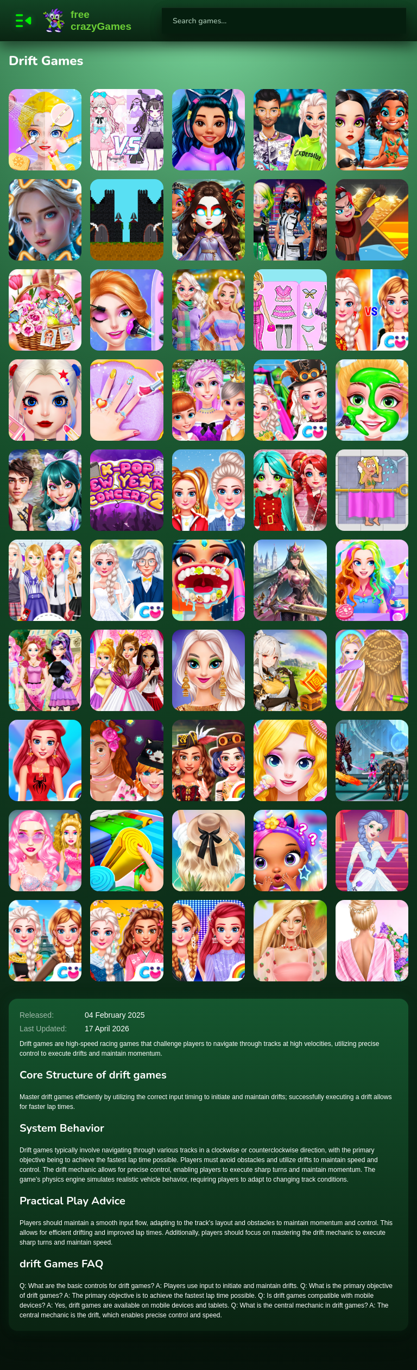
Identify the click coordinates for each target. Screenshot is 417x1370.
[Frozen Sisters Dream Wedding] (126, 580)
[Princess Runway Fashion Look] (208, 940)
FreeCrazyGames (87, 20)
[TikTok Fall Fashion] (208, 670)
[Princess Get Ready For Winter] (208, 490)
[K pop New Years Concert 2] (126, 490)
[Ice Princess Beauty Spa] (208, 400)
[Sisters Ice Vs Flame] (372, 310)
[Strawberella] (290, 940)
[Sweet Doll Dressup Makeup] (290, 310)
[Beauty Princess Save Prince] (126, 310)
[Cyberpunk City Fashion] (290, 220)
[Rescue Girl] (372, 490)
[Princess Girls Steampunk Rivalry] (208, 760)
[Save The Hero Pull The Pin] (372, 220)
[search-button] (393, 20)
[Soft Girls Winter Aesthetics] (208, 310)
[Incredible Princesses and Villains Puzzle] (45, 220)
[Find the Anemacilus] (290, 670)
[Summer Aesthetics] (208, 850)
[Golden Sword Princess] (290, 580)
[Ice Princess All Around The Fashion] (290, 400)
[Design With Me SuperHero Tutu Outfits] (45, 760)
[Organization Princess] (126, 850)
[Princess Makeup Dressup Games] (290, 760)
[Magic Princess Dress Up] (126, 129)
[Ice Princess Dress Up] (372, 850)
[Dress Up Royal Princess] (126, 670)
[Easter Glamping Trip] (45, 310)
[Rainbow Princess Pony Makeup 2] (372, 400)
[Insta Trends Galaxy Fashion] (208, 129)
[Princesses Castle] (290, 850)
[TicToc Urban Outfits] (290, 129)
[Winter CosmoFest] (45, 490)
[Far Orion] (372, 760)
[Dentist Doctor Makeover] (208, 580)
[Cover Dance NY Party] (290, 490)
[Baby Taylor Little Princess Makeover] (126, 400)
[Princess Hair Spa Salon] (372, 670)
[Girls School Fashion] (45, 580)
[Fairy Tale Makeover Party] (45, 670)
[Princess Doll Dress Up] (372, 580)
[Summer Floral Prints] (372, 940)
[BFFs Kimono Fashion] (126, 940)
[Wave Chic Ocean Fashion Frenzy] (372, 129)
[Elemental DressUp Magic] (208, 220)
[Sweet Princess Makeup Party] (45, 129)
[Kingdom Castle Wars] (126, 220)
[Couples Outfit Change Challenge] (126, 760)
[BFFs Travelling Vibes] (45, 940)
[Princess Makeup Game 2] (45, 400)
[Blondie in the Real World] (45, 850)
